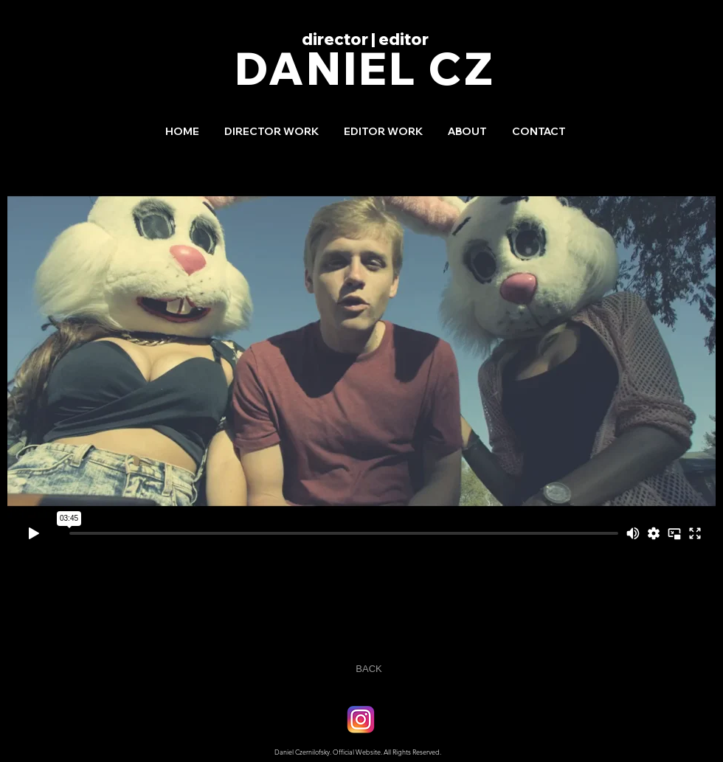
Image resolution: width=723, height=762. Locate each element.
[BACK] (369, 670)
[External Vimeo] (361, 350)
